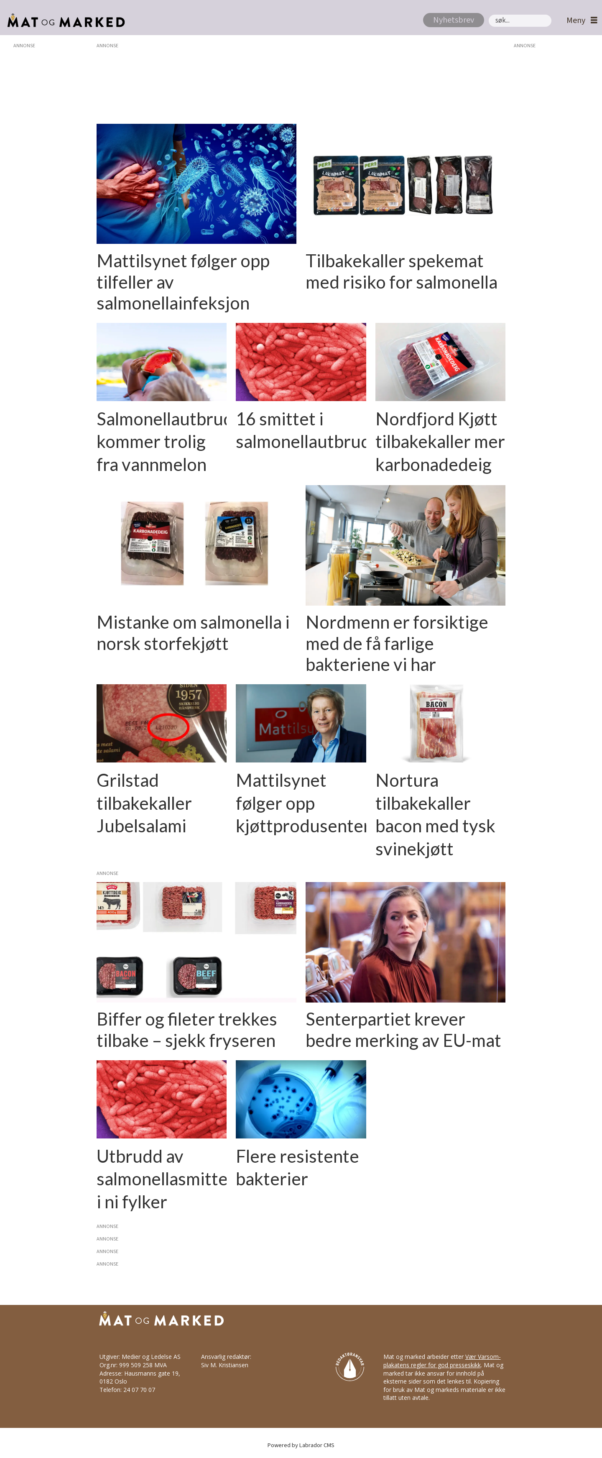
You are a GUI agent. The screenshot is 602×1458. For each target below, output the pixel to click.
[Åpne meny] (580, 20)
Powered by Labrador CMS (301, 1445)
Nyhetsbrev (453, 20)
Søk (488, 14)
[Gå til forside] (64, 20)
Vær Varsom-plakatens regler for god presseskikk (442, 1361)
